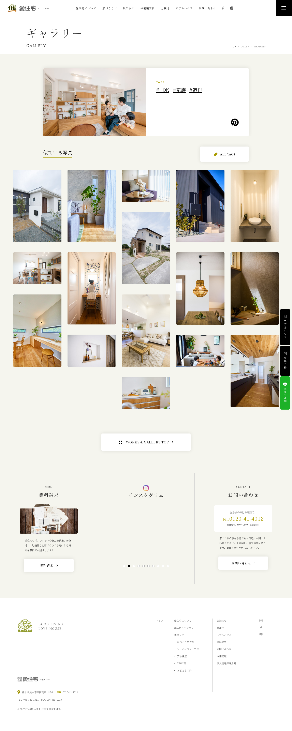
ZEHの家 (182, 663)
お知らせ (222, 620)
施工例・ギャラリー (185, 627)
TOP (233, 46)
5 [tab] (143, 566)
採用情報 (222, 656)
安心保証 (182, 656)
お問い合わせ (224, 649)
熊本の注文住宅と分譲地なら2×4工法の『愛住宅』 (30, 8)
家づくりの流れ (185, 642)
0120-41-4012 (243, 518)
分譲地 (220, 627)
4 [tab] (138, 566)
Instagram (231, 8)
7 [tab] (153, 566)
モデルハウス (224, 634)
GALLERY (244, 46)
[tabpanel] (146, 532)
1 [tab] (124, 566)
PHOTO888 (260, 46)
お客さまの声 (184, 670)
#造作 (195, 89)
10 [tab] (168, 566)
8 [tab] (158, 566)
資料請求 (222, 642)
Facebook (222, 8)
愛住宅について (182, 620)
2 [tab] (129, 566)
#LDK (162, 89)
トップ (159, 620)
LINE (261, 634)
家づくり (179, 634)
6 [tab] (148, 566)
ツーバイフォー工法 (188, 649)
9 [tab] (163, 566)
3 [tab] (133, 566)
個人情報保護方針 (226, 663)
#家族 (179, 89)
